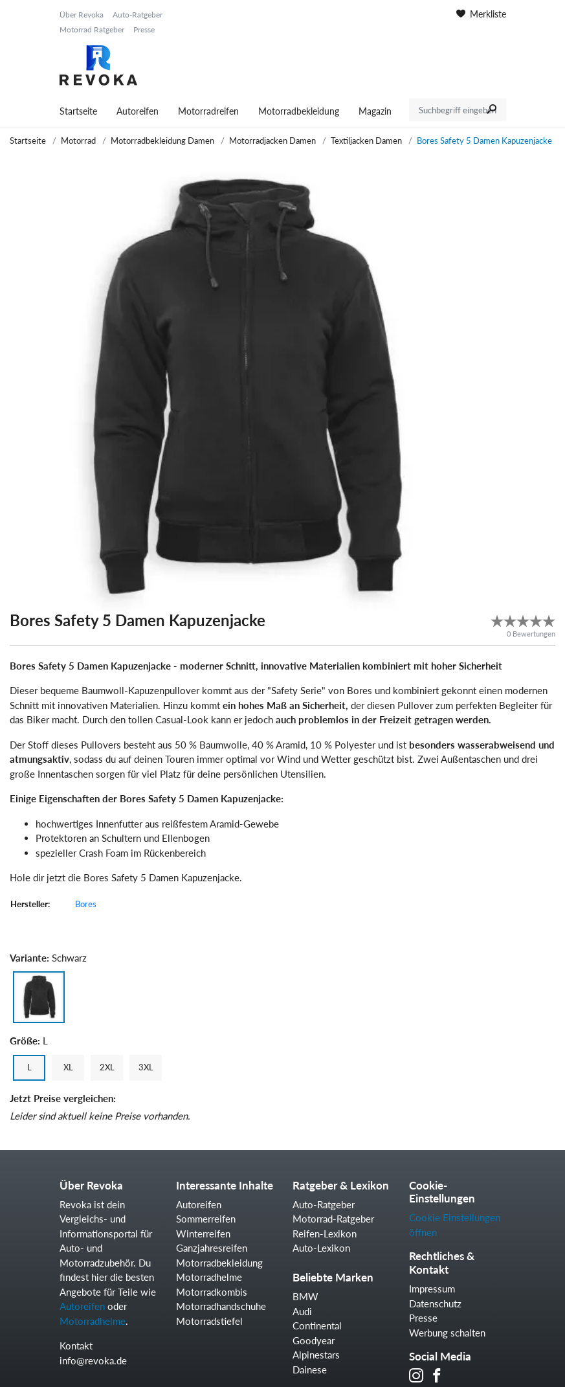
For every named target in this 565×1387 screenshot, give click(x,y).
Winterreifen (203, 1233)
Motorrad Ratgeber (92, 29)
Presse (144, 29)
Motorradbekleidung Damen (162, 140)
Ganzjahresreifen (211, 1248)
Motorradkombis (211, 1292)
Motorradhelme (93, 1321)
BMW (305, 1296)
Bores (85, 904)
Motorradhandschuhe (221, 1306)
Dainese (310, 1369)
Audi (302, 1311)
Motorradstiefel (209, 1321)
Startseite (78, 111)
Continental (317, 1325)
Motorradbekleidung (298, 111)
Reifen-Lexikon (325, 1233)
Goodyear (314, 1340)
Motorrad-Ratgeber (333, 1218)
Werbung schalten (447, 1332)
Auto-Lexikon (321, 1248)
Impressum (432, 1288)
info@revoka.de (93, 1360)
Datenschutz (435, 1303)
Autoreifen (137, 111)
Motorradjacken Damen (272, 140)
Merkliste (481, 13)
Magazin (375, 111)
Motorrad (78, 140)
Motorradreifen (208, 111)
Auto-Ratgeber (137, 14)
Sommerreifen (206, 1218)
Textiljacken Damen (366, 140)
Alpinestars (316, 1354)
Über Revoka (82, 14)
